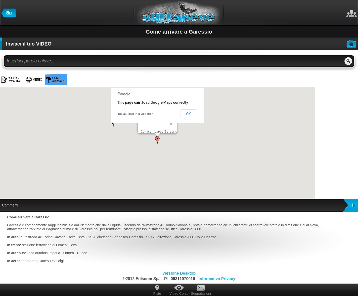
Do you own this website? (135, 114)
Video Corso (179, 294)
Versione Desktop (179, 273)
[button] (157, 140)
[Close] (171, 124)
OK (188, 114)
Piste (157, 294)
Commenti (180, 205)
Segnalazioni (201, 294)
